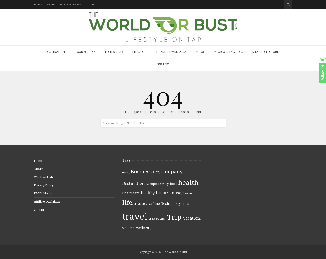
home (162, 192)
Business (141, 171)
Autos (200, 52)
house (175, 192)
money (141, 203)
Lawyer (188, 193)
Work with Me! (71, 4)
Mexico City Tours (266, 52)
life (127, 202)
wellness (143, 227)
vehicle (128, 227)
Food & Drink (85, 52)
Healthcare (131, 193)
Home (38, 4)
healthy (148, 192)
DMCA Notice (43, 193)
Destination (133, 183)
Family (163, 184)
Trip (174, 217)
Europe (151, 184)
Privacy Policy (43, 185)
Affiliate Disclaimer (47, 201)
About (50, 4)
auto (125, 172)
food (173, 184)
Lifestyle (139, 52)
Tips (185, 203)
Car (156, 171)
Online (154, 203)
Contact (92, 4)
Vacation (191, 218)
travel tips (157, 218)
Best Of (163, 64)
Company (172, 171)
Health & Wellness (171, 52)
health (188, 182)
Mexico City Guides (228, 52)
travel (134, 216)
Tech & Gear (114, 52)
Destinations (56, 52)
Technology (171, 203)
